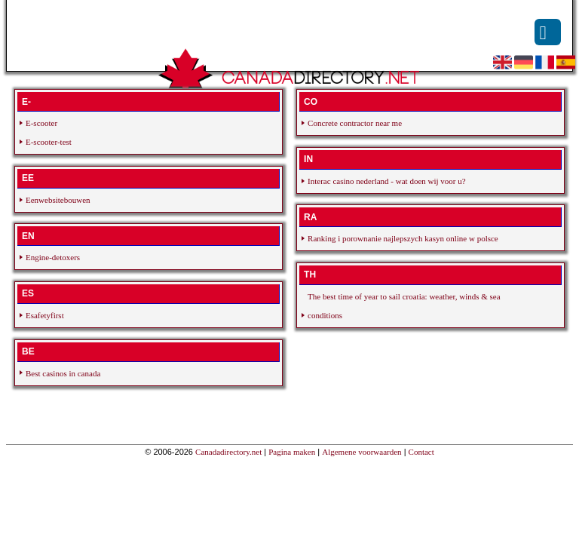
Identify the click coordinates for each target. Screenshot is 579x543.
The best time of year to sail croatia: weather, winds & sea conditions (404, 306)
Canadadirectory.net (228, 451)
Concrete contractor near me (355, 122)
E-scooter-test (49, 141)
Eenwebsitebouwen (58, 199)
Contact (421, 451)
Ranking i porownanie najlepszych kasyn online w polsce (403, 238)
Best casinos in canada (63, 373)
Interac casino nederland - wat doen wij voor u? (387, 181)
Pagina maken (291, 451)
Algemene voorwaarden (361, 451)
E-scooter (41, 122)
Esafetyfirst (45, 315)
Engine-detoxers (53, 257)
